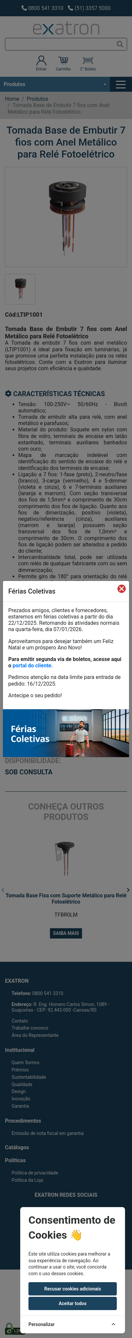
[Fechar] (121, 588)
